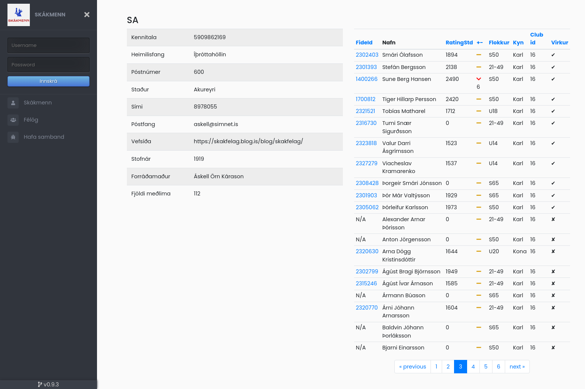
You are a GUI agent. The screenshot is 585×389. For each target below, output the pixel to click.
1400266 (367, 79)
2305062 (367, 207)
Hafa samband (35, 137)
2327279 (367, 163)
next (517, 366)
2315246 (366, 283)
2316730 (366, 123)
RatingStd (459, 42)
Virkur (560, 42)
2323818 (366, 143)
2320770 (367, 307)
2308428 (367, 183)
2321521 (365, 111)
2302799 (367, 271)
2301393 (366, 67)
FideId (364, 42)
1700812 (366, 99)
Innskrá (48, 81)
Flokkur (499, 42)
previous (412, 366)
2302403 (367, 55)
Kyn (518, 42)
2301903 (366, 195)
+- (479, 42)
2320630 (367, 251)
